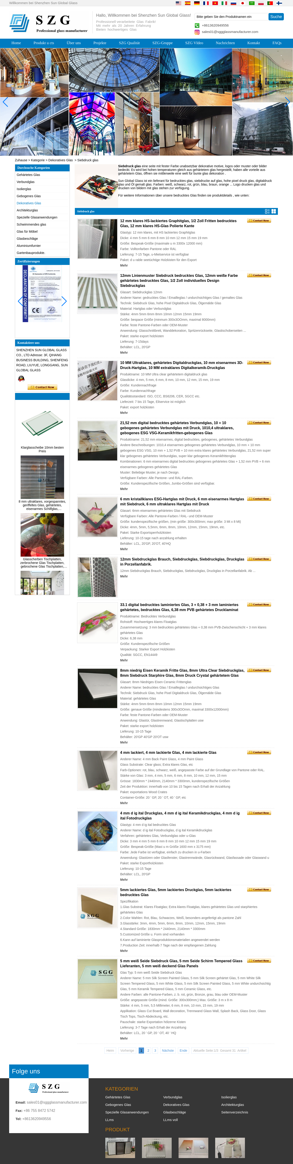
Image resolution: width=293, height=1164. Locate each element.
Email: (21, 1102)
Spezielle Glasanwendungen (37, 217)
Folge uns (26, 1071)
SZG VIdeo (194, 43)
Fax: (19, 1111)
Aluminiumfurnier (29, 246)
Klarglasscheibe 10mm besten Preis (42, 453)
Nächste (168, 1050)
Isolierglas (24, 189)
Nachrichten (225, 43)
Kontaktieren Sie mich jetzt (42, 387)
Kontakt (253, 43)
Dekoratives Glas (60, 160)
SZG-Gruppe (162, 43)
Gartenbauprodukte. (31, 253)
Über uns (74, 43)
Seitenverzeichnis (234, 1112)
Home (16, 43)
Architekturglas (27, 210)
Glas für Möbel (27, 231)
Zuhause (21, 160)
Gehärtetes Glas (28, 175)
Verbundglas (26, 182)
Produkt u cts (43, 43)
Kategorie (38, 160)
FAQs (277, 43)
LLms (109, 1120)
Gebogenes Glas (29, 196)
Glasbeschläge (27, 238)
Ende (183, 1050)
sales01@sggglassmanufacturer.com (230, 32)
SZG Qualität (129, 43)
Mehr (124, 265)
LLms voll (170, 1120)
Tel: (19, 1119)
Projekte (99, 43)
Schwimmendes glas (31, 224)
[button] (137, 152)
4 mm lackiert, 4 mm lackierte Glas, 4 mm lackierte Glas (168, 752)
